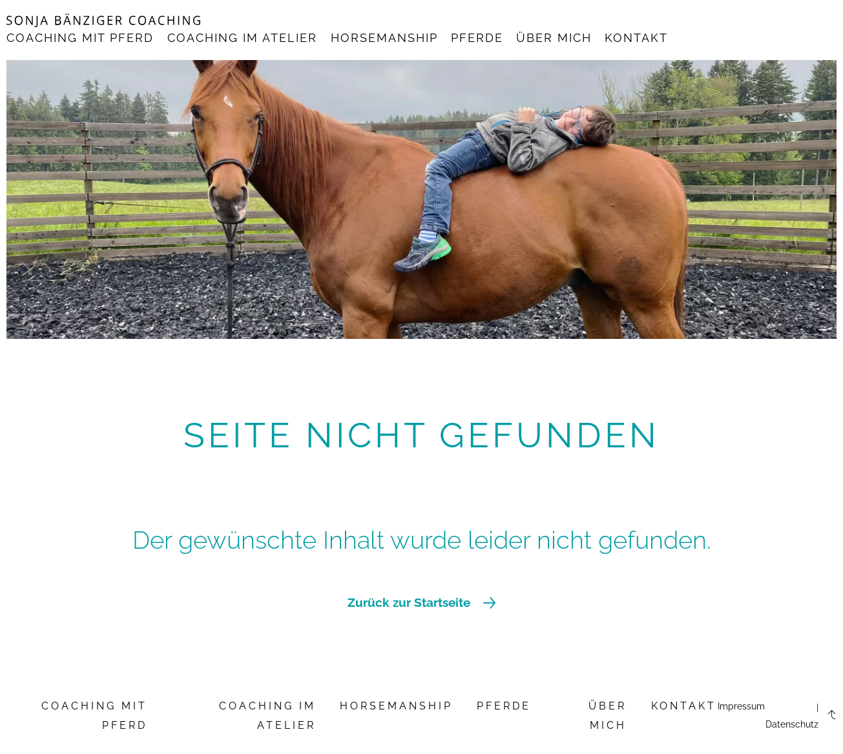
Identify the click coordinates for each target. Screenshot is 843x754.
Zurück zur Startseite (421, 602)
